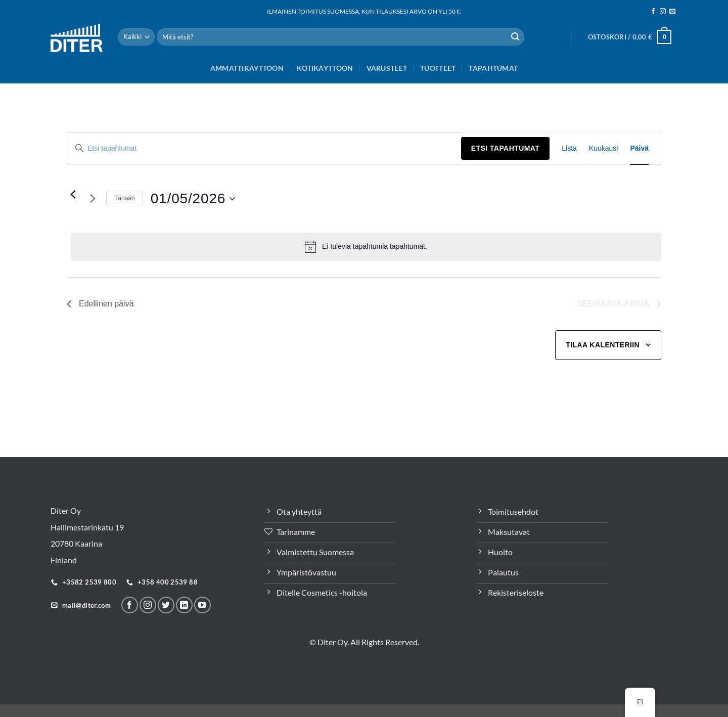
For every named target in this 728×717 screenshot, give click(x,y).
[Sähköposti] (672, 11)
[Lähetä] (515, 37)
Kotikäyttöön (325, 68)
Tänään (124, 198)
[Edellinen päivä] (73, 195)
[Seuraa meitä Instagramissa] (663, 11)
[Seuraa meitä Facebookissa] (653, 11)
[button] (629, 37)
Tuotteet (438, 68)
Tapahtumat (493, 68)
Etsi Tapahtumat (505, 148)
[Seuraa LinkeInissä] (184, 605)
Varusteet (387, 68)
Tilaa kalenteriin (603, 345)
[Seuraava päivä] (92, 199)
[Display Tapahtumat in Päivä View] (639, 148)
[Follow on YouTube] (202, 605)
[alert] (366, 247)
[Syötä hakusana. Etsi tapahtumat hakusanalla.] (264, 148)
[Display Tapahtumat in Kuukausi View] (603, 148)
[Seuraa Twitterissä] (166, 605)
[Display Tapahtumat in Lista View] (569, 148)
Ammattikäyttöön (247, 68)
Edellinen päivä (100, 303)
